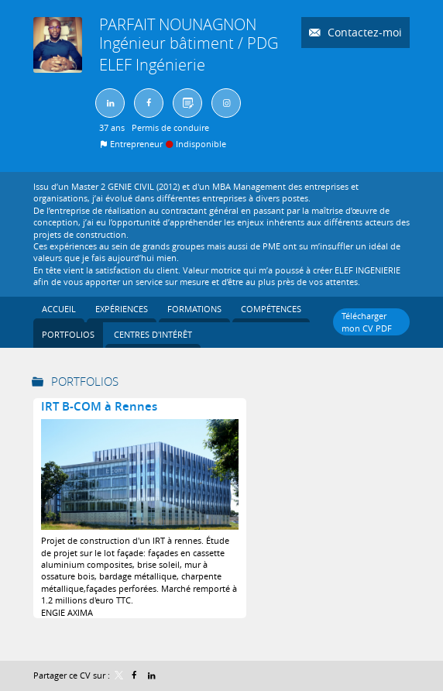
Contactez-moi (363, 32)
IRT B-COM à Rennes (99, 406)
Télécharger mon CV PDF (367, 321)
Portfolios (84, 381)
